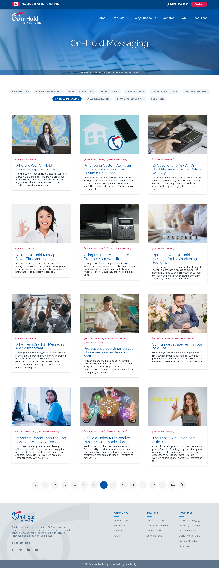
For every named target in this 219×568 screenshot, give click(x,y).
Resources (199, 18)
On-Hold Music (154, 530)
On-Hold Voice (135, 91)
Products (120, 18)
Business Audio (154, 535)
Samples (168, 18)
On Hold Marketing (48, 91)
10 (133, 484)
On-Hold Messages (156, 520)
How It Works (121, 520)
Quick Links (121, 512)
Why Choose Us (145, 18)
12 (153, 484)
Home (101, 18)
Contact (199, 4)
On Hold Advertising (81, 91)
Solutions (157, 98)
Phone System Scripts (130, 98)
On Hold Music (110, 91)
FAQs (117, 535)
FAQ (183, 18)
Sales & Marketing (98, 98)
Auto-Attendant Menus (158, 525)
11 (143, 484)
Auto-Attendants (196, 91)
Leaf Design (131, 563)
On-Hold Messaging (124, 72)
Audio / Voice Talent (164, 91)
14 (172, 484)
